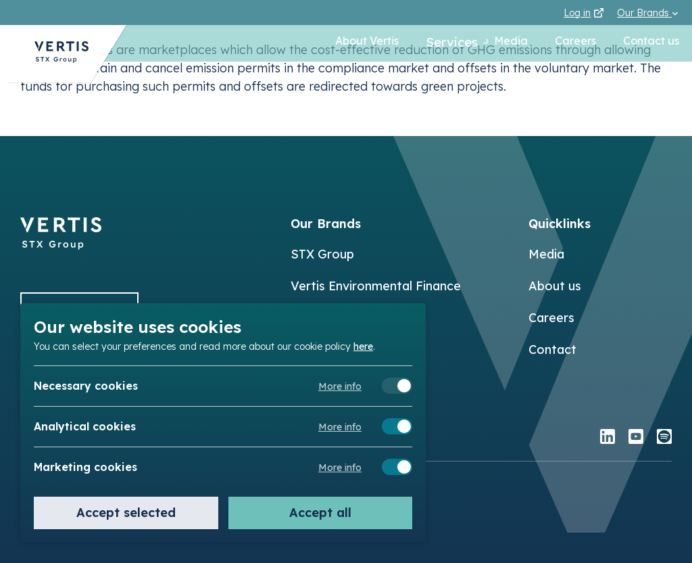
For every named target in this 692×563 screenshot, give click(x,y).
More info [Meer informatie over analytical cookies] (340, 427)
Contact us (650, 43)
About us (554, 286)
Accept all (320, 512)
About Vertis (350, 43)
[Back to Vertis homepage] (54, 57)
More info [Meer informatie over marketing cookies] (340, 467)
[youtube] (635, 438)
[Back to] (60, 245)
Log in (583, 12)
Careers (574, 43)
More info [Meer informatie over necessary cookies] (340, 386)
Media (510, 43)
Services (438, 43)
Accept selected (126, 512)
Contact (552, 349)
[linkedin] (607, 438)
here (363, 346)
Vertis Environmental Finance (376, 286)
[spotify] (664, 438)
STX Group (322, 254)
